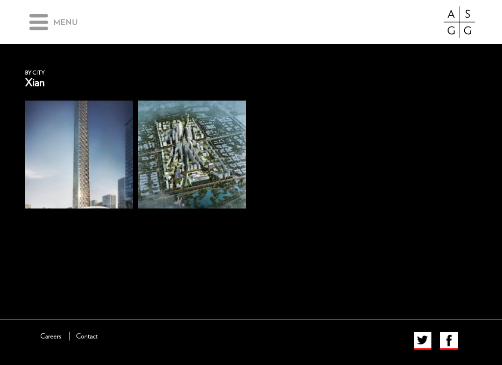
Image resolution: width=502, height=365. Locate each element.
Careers (50, 336)
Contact (87, 336)
